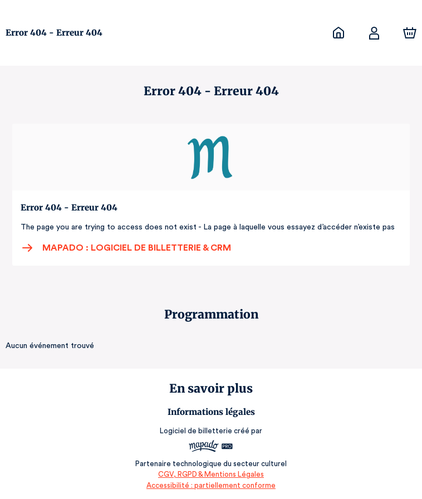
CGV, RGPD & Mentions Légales (211, 474)
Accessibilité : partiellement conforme (211, 485)
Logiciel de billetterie (196, 431)
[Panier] (409, 33)
